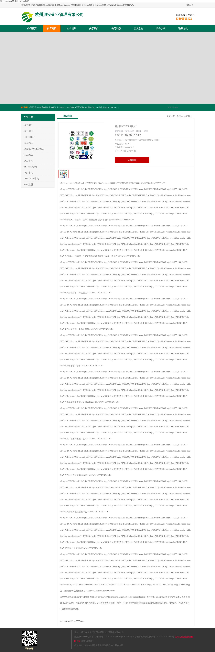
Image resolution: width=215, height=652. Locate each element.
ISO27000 (28, 143)
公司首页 (31, 28)
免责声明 (100, 645)
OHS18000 (29, 137)
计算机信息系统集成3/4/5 (34, 149)
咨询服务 (137, 135)
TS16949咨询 (30, 166)
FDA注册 (28, 184)
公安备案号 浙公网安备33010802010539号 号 (154, 637)
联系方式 (183, 28)
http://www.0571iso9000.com (72, 621)
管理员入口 (109, 645)
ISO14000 (28, 131)
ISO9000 (28, 125)
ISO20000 (28, 155)
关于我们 (93, 28)
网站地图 (119, 645)
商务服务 (129, 135)
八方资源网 (90, 645)
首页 (179, 116)
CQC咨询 (28, 172)
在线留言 (132, 160)
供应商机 (51, 28)
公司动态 (116, 28)
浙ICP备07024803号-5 (124, 637)
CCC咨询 (28, 160)
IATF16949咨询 (31, 178)
